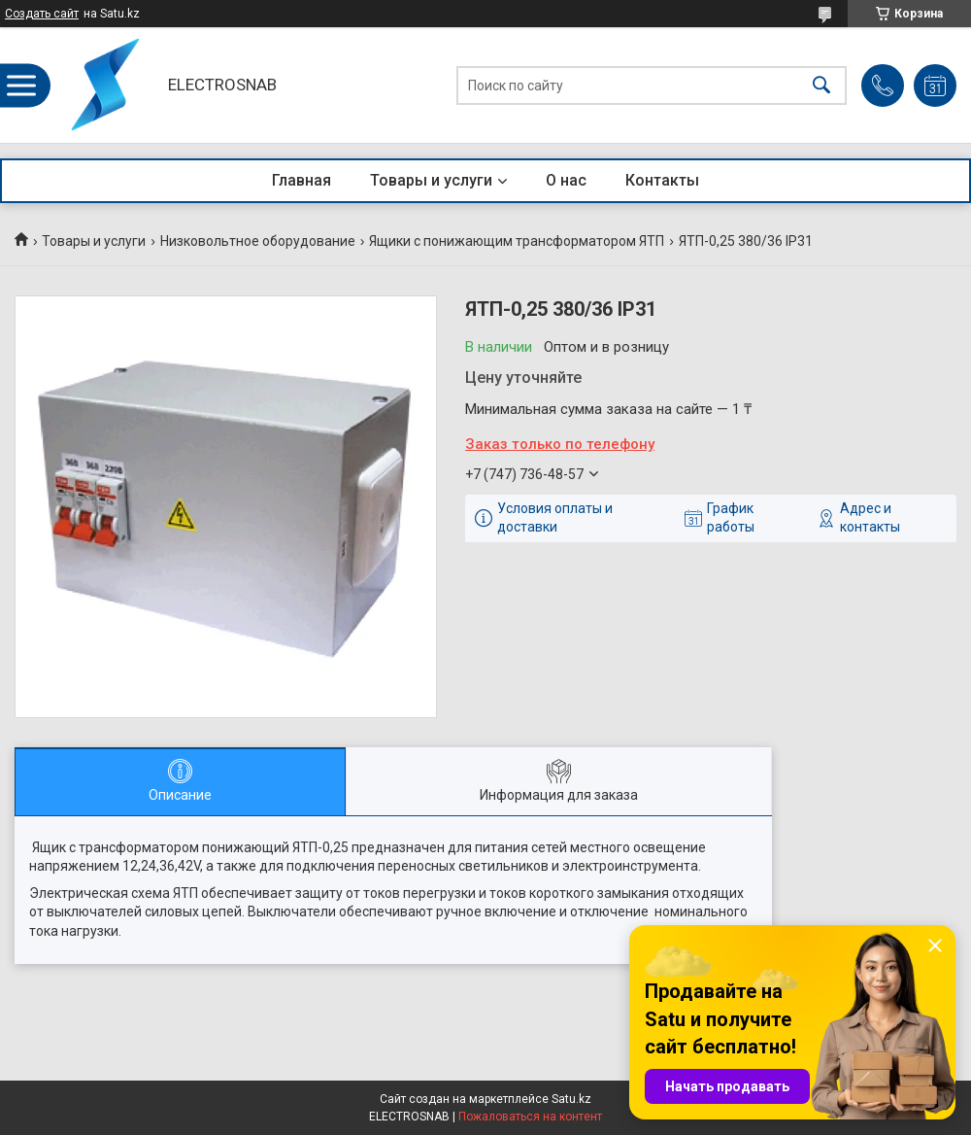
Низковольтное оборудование (257, 241)
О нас (566, 180)
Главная (301, 180)
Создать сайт (42, 13)
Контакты (662, 180)
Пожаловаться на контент (530, 1116)
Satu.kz (571, 1099)
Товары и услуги (431, 180)
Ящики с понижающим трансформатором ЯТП (516, 241)
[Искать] (821, 85)
